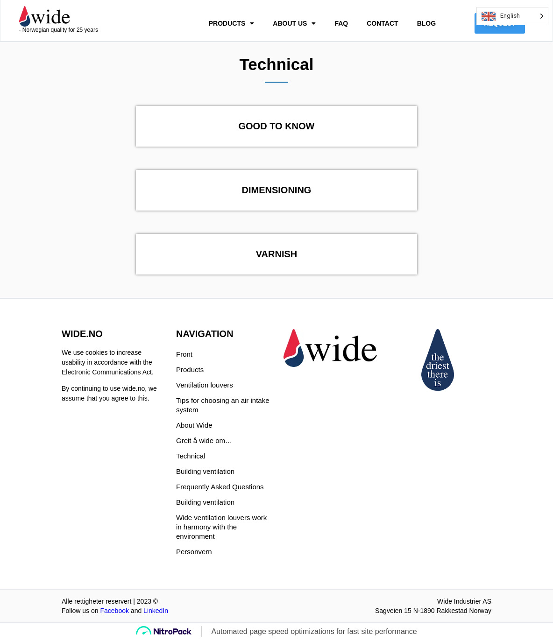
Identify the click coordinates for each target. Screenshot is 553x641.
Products (190, 371)
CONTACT (382, 24)
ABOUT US (294, 24)
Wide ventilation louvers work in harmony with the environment (221, 528)
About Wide (194, 426)
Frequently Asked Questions (220, 488)
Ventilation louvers (204, 386)
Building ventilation (205, 473)
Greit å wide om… (204, 442)
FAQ (341, 24)
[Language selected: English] (512, 16)
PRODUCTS (232, 24)
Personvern (194, 553)
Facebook (114, 612)
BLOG (426, 24)
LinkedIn (155, 612)
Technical (191, 457)
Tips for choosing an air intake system (222, 406)
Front (184, 355)
